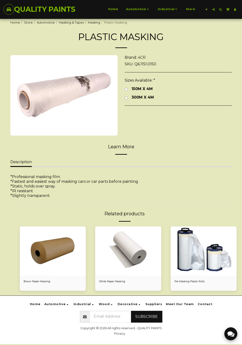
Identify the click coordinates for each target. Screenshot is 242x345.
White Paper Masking (115, 282)
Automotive (46, 22)
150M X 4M (139, 89)
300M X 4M (139, 97)
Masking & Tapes (71, 22)
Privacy (119, 334)
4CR (142, 57)
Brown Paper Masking (40, 282)
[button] (206, 9)
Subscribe (146, 317)
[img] (53, 251)
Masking (94, 22)
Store (28, 22)
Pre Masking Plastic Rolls (192, 282)
